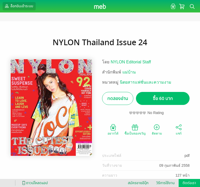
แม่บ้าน (129, 72)
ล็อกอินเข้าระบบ (18, 6)
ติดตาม (157, 129)
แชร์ (179, 129)
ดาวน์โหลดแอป (34, 183)
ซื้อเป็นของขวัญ (135, 129)
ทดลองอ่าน (117, 98)
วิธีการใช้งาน (165, 183)
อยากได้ (113, 129)
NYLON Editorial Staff (131, 62)
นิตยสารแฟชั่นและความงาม (145, 82)
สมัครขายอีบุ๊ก (138, 183)
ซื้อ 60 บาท (163, 98)
